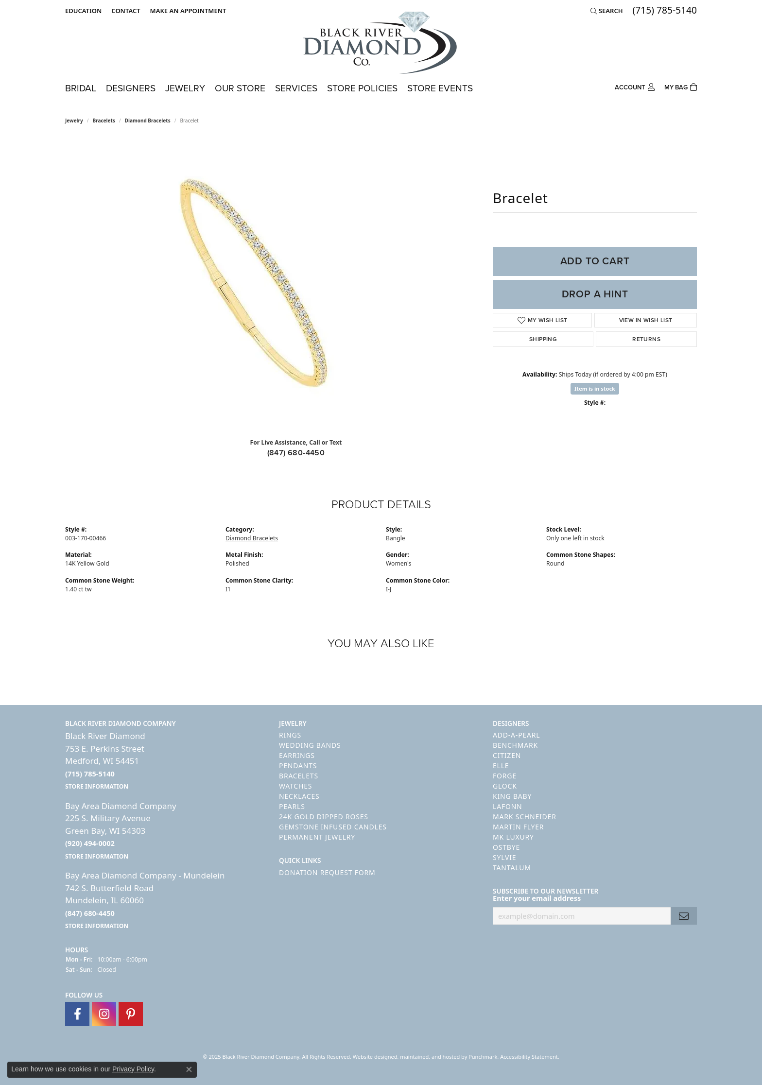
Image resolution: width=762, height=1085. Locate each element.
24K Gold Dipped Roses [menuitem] (323, 816)
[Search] (606, 10)
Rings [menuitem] (290, 735)
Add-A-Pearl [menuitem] (516, 735)
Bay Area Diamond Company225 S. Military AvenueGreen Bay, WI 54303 (120, 830)
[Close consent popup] (189, 1069)
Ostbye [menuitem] (506, 847)
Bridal (80, 88)
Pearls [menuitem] (292, 806)
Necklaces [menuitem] (299, 796)
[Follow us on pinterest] (131, 1014)
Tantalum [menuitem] (512, 867)
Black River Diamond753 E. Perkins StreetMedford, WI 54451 (105, 760)
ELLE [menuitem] (501, 765)
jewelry (74, 120)
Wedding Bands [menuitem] (310, 745)
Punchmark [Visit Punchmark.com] (482, 1056)
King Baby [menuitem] (512, 796)
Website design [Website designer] (372, 1056)
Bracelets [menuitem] (298, 775)
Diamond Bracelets (148, 120)
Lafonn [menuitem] (507, 806)
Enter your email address (537, 898)
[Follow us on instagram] (104, 1014)
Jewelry (185, 88)
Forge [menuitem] (505, 775)
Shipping (543, 339)
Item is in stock (594, 388)
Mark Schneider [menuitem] (524, 816)
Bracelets (104, 120)
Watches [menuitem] (295, 786)
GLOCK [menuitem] (505, 786)
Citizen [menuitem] (507, 755)
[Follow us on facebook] (77, 1014)
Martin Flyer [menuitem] (518, 826)
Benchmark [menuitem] (515, 745)
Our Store (240, 88)
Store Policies (362, 88)
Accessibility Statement (529, 1056)
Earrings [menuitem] (297, 755)
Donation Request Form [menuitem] (327, 872)
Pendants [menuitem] (298, 765)
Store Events (440, 88)
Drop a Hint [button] (595, 294)
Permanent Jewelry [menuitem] (317, 837)
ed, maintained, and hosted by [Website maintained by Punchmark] (430, 1056)
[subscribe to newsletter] (684, 916)
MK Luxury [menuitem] (513, 837)
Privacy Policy (133, 1069)
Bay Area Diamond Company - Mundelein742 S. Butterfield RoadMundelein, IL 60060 (145, 900)
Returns (646, 339)
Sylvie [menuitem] (504, 857)
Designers (131, 88)
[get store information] (96, 786)
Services (296, 88)
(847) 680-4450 (296, 452)
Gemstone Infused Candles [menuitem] (333, 826)
